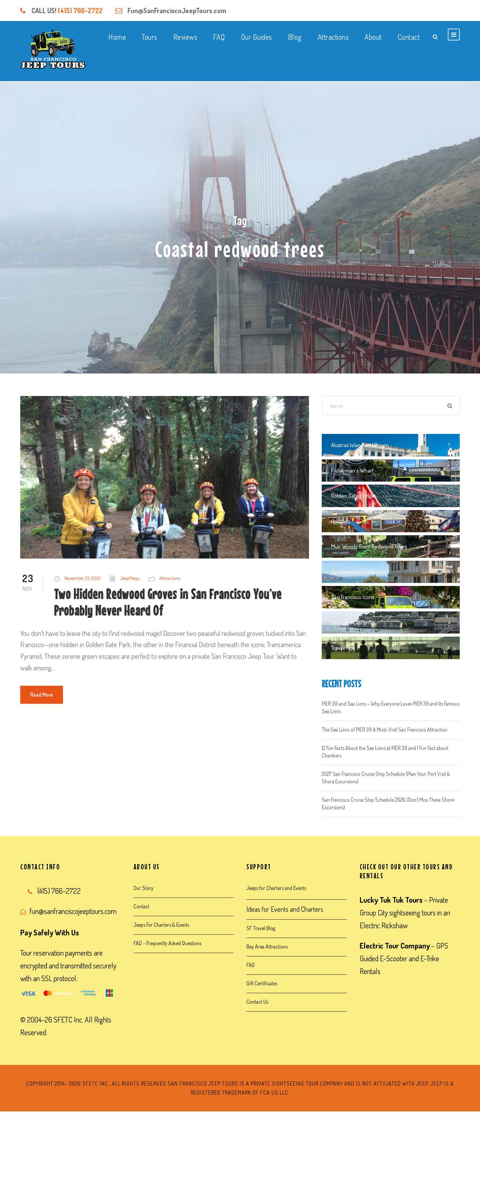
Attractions (333, 37)
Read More (41, 694)
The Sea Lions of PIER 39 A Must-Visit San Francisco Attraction (384, 729)
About (373, 37)
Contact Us (257, 1001)
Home (117, 37)
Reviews (185, 37)
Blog (295, 37)
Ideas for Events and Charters (284, 909)
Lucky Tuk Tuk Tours (391, 900)
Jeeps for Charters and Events (276, 888)
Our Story (143, 888)
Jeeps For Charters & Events (161, 924)
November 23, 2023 (82, 578)
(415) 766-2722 (80, 10)
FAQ (219, 37)
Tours (150, 37)
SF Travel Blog (260, 928)
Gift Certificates (261, 983)
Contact (409, 37)
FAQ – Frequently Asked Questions (167, 943)
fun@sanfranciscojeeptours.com (73, 911)
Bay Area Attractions (267, 946)
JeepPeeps (130, 578)
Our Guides (256, 37)
